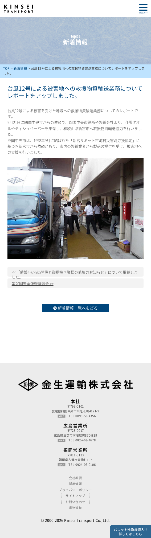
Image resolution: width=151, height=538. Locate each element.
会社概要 (75, 478)
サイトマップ (75, 496)
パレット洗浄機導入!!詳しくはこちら (130, 531)
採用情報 (75, 484)
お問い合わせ (75, 502)
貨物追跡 (75, 508)
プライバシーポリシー (75, 490)
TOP (6, 68)
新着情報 (20, 68)
